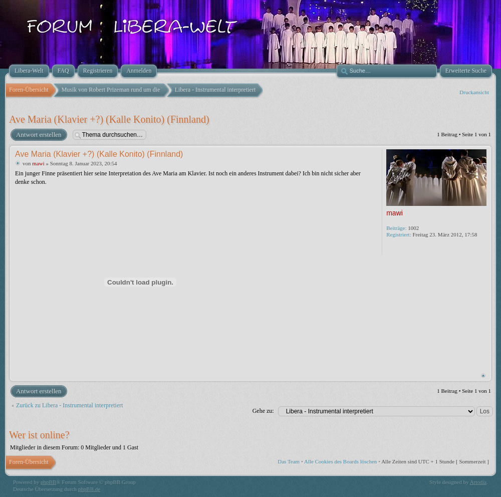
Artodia (478, 482)
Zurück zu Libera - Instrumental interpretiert (69, 405)
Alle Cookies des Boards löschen (340, 461)
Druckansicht (474, 92)
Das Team (289, 461)
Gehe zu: (263, 410)
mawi (38, 163)
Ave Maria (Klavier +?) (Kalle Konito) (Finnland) (109, 119)
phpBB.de (89, 489)
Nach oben (483, 375)
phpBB (48, 482)
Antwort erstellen (38, 134)
